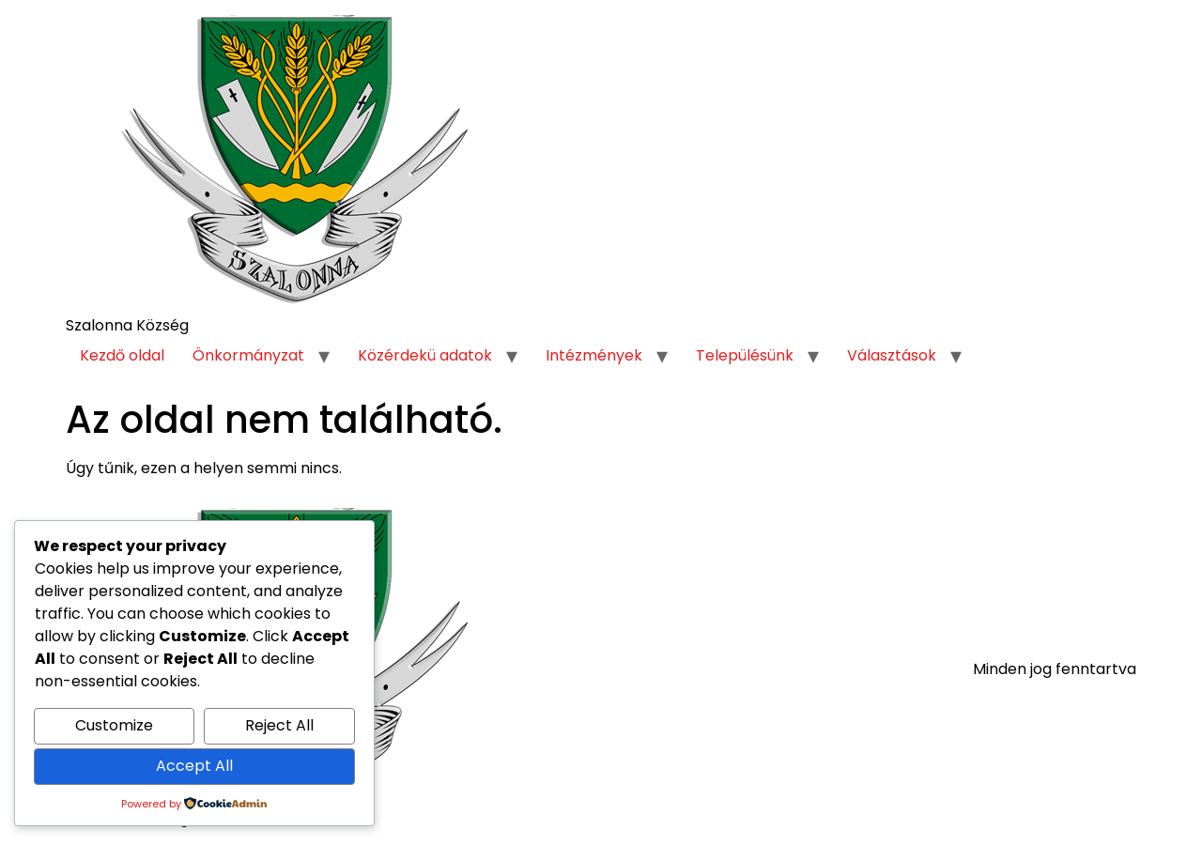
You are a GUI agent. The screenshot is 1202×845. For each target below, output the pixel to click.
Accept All (194, 765)
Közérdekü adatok (425, 355)
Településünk (745, 355)
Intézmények (594, 355)
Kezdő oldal (122, 355)
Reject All (279, 725)
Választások (891, 355)
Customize (114, 725)
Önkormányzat (248, 355)
